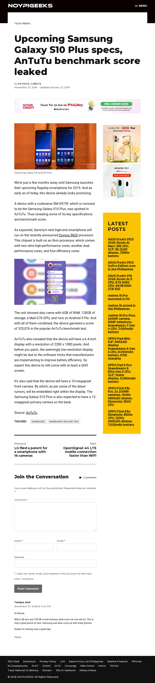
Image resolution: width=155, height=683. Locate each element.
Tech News (22, 23)
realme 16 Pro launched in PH (119, 297)
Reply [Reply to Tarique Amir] (17, 637)
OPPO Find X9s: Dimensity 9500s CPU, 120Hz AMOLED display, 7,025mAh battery (121, 418)
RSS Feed (13, 661)
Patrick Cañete (29, 83)
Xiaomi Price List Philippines (86, 661)
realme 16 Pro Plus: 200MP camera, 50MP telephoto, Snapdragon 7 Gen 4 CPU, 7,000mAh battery (121, 323)
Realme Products (117, 661)
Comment (21, 499)
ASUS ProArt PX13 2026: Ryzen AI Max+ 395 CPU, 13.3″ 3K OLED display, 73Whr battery (121, 247)
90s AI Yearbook (66, 670)
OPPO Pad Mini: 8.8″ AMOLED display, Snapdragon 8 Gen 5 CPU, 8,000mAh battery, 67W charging (121, 348)
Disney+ (47, 670)
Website (19, 557)
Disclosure (29, 661)
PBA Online (87, 665)
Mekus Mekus (87, 670)
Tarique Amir (22, 602)
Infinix (102, 665)
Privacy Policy (48, 661)
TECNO (114, 665)
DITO (58, 665)
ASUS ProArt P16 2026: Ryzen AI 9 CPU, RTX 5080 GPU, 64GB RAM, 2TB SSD (120, 282)
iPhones (137, 661)
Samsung (38, 421)
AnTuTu (31, 413)
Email (61, 540)
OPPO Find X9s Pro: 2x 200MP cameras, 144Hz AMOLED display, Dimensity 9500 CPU (120, 396)
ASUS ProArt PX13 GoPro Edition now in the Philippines (122, 266)
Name (18, 540)
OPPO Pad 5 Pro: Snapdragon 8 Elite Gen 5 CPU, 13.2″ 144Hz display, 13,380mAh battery (122, 373)
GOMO (47, 665)
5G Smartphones (18, 665)
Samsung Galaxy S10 (64, 421)
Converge (70, 665)
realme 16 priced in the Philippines (121, 307)
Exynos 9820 (68, 235)
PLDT (35, 665)
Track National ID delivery (23, 670)
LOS (62, 661)
